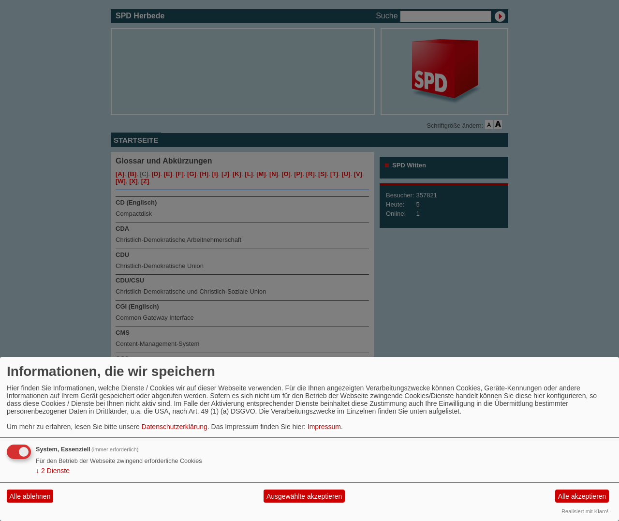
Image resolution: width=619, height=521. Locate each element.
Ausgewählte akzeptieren (304, 496)
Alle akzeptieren (582, 496)
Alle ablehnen (30, 496)
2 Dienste (53, 471)
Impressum (324, 427)
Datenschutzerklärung (174, 427)
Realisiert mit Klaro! (584, 511)
